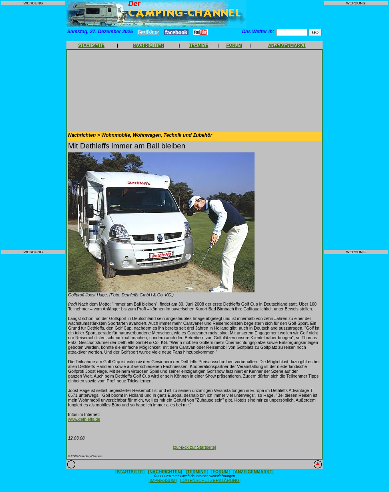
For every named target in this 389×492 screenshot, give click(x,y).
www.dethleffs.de (84, 419)
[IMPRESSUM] (162, 480)
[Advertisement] (33, 128)
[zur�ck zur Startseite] (194, 447)
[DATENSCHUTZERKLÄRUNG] (210, 480)
